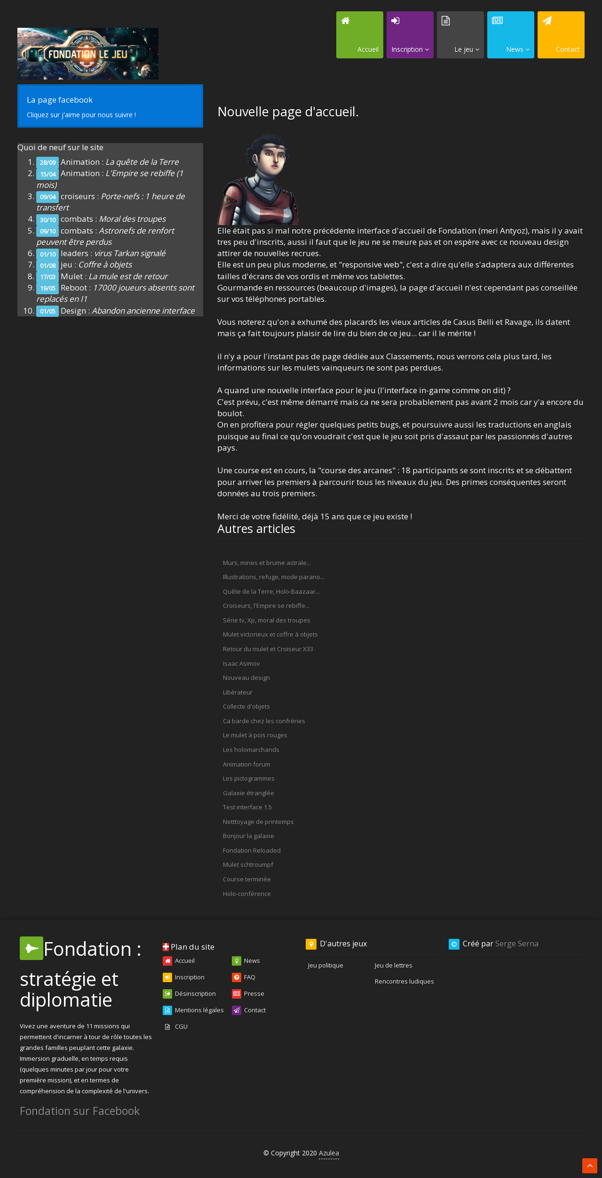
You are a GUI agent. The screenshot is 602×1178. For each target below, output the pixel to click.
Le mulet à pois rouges (255, 735)
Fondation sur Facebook (80, 1110)
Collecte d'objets (246, 706)
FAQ (243, 977)
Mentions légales (193, 1010)
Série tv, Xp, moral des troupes (266, 620)
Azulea (329, 1152)
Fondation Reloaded (252, 850)
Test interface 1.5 (247, 807)
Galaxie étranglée (248, 793)
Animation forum (246, 764)
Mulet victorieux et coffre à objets (270, 634)
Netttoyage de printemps (258, 821)
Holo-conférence (247, 893)
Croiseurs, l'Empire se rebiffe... (266, 605)
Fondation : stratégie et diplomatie (81, 974)
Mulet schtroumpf (248, 864)
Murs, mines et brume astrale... (267, 562)
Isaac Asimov (241, 663)
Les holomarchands (251, 749)
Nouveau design (246, 677)
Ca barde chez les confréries (264, 721)
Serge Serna (517, 943)
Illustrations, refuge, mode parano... (274, 577)
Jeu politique (325, 965)
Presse (248, 994)
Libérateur (238, 692)
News (246, 961)
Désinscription (189, 994)
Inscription (184, 977)
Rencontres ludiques (404, 981)
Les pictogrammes (249, 778)
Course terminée (247, 879)
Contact (249, 1010)
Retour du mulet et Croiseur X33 (268, 649)
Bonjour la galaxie (248, 835)
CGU (175, 1027)
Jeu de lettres (393, 965)
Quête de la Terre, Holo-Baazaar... (271, 591)
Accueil (179, 961)
